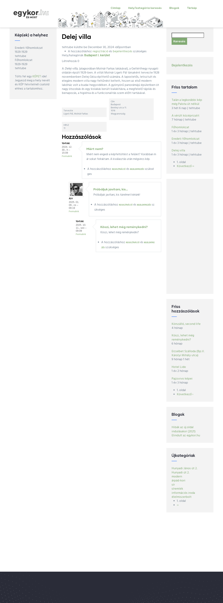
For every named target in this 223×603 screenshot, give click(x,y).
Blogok (174, 7)
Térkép (192, 7)
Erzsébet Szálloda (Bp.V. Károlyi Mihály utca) (188, 353)
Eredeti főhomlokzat (185, 138)
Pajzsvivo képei (182, 378)
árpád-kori (178, 480)
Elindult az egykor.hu (186, 435)
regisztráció (100, 51)
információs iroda (183, 493)
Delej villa (178, 150)
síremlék (177, 488)
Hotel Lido (179, 367)
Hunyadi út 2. (180, 472)
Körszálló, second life (186, 324)
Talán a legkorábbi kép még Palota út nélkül (187, 102)
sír (173, 484)
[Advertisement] (190, 236)
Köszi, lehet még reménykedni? (124, 227)
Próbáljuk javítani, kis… (110, 189)
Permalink (67, 156)
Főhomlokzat (180, 127)
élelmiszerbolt (181, 497)
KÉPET (36, 76)
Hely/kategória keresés (145, 7)
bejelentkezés (122, 51)
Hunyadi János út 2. (184, 468)
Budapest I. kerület (97, 55)
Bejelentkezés (182, 65)
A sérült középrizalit (185, 115)
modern (177, 476)
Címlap (116, 7)
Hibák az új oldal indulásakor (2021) (183, 429)
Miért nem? (94, 149)
